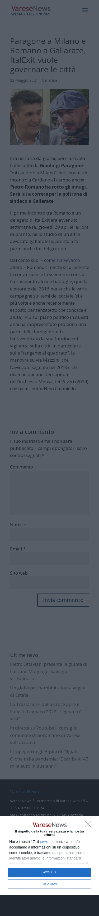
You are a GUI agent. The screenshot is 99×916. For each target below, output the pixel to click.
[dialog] (49, 855)
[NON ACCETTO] (89, 825)
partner (44, 842)
